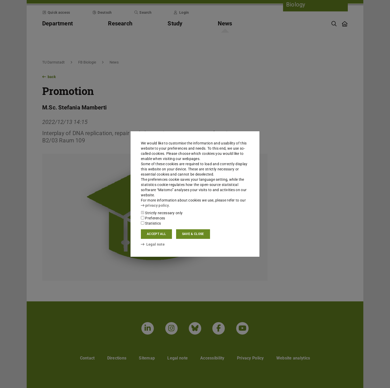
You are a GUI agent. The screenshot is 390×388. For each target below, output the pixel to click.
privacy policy (155, 205)
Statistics (151, 223)
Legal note (153, 244)
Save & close (193, 234)
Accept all (156, 234)
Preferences (153, 218)
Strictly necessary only (162, 213)
